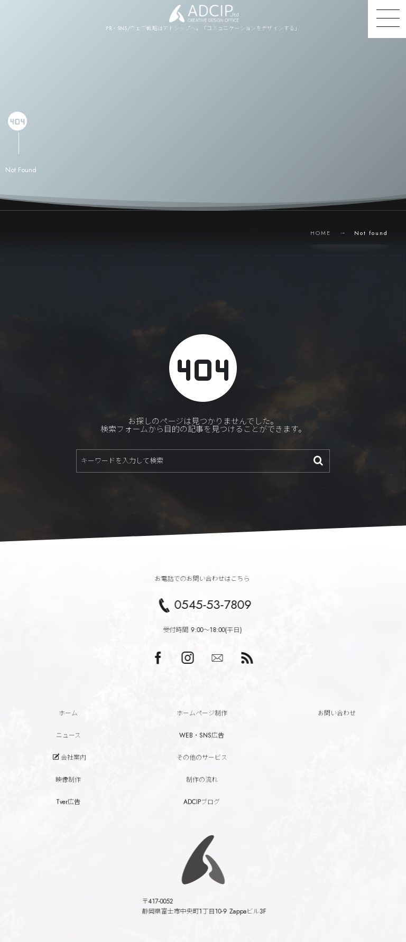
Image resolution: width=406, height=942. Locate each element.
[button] (387, 19)
